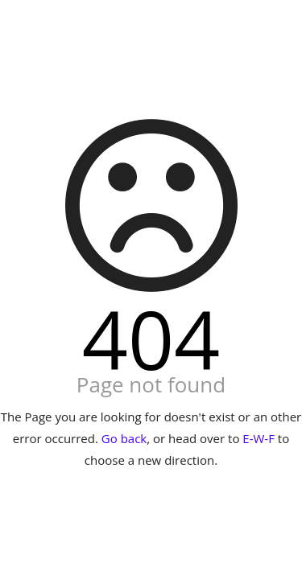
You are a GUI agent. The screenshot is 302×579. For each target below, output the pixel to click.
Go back (124, 438)
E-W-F (258, 438)
